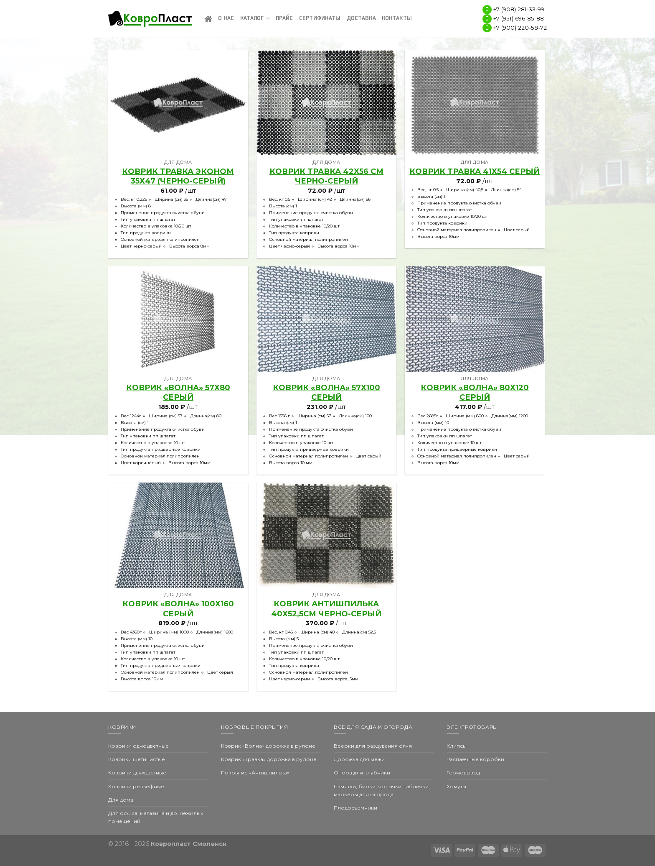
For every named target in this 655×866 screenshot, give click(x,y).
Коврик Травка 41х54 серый (474, 171)
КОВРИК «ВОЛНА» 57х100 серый (326, 392)
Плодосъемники (355, 808)
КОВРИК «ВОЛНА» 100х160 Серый (178, 608)
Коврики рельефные (136, 786)
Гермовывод (463, 772)
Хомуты (456, 786)
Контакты (397, 18)
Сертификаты (320, 18)
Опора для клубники (362, 772)
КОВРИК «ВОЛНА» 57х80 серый (178, 392)
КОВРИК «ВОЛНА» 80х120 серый (475, 392)
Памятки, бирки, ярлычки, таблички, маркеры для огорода (382, 790)
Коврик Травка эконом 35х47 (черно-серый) (178, 176)
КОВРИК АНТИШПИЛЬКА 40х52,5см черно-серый (326, 608)
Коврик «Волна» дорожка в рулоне (268, 746)
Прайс (284, 18)
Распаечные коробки (475, 759)
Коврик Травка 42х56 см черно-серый (326, 176)
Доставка (361, 18)
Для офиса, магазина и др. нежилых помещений (155, 817)
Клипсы (457, 746)
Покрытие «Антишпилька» (255, 772)
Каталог (255, 19)
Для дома (120, 800)
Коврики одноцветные (138, 746)
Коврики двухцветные (137, 772)
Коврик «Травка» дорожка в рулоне (269, 759)
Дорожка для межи (359, 759)
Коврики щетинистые (136, 759)
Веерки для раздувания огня (373, 746)
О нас (226, 18)
